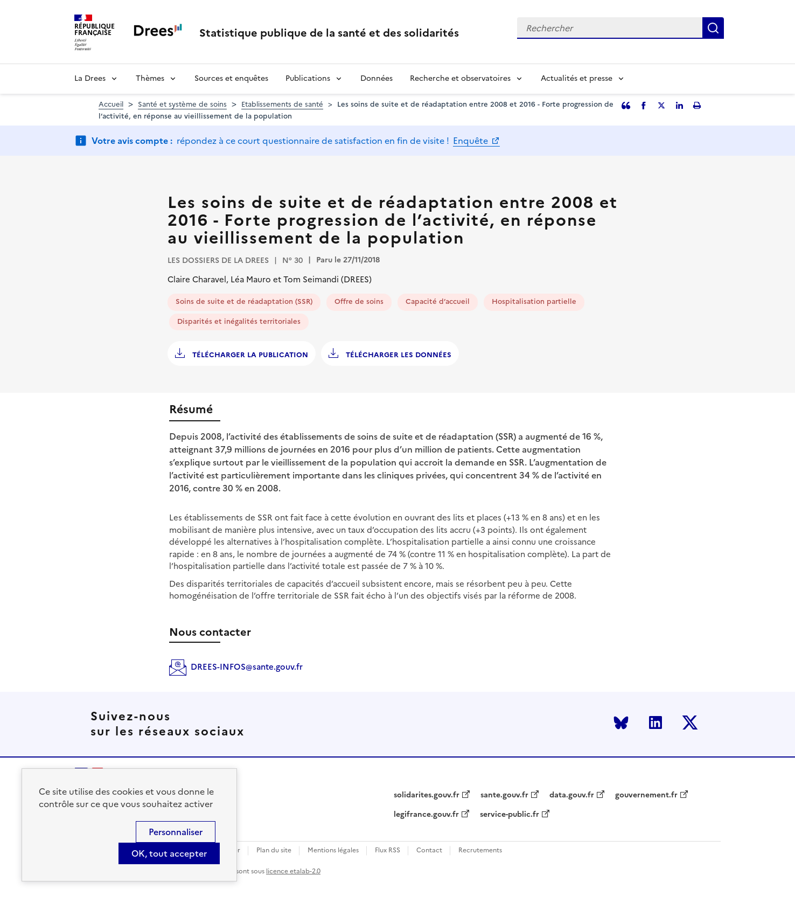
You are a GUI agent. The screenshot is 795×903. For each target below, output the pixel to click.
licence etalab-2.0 (293, 871)
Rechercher (713, 28)
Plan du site (273, 850)
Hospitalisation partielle (534, 301)
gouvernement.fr (646, 795)
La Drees (90, 78)
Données (376, 78)
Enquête (471, 140)
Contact (429, 850)
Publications (307, 78)
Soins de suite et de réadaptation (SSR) (244, 301)
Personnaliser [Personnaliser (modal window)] (176, 831)
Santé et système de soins (182, 104)
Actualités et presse (576, 78)
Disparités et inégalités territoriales (239, 321)
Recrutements (480, 850)
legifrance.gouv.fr (426, 814)
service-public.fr (509, 814)
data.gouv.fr (571, 795)
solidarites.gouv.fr (426, 795)
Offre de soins (358, 301)
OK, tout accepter (169, 853)
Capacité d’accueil (438, 301)
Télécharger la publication (249, 355)
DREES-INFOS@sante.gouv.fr (247, 667)
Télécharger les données (397, 355)
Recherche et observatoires (460, 78)
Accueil (111, 104)
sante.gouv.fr (504, 795)
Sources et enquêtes (231, 78)
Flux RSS (387, 850)
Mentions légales (333, 850)
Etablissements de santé (282, 104)
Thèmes (150, 78)
